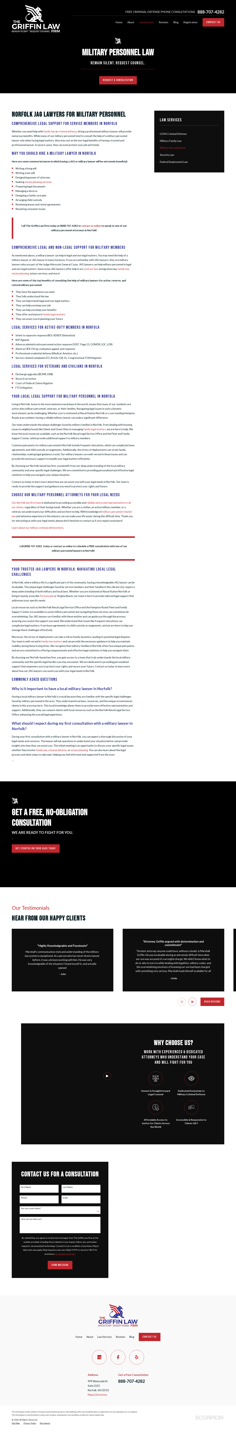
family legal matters (54, 314)
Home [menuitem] (119, 22)
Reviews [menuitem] (163, 22)
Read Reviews (212, 1001)
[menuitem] (189, 133)
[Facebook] (118, 1357)
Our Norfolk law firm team (26, 502)
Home (79, 1336)
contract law (91, 268)
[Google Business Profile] (99, 1357)
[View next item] (192, 1002)
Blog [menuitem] (175, 22)
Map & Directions (97, 1394)
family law (49, 131)
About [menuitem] (130, 22)
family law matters (51, 641)
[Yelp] (136, 1357)
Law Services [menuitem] (146, 22)
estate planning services (38, 182)
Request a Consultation (118, 80)
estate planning (20, 273)
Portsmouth (47, 596)
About (89, 1336)
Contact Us (213, 22)
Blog (131, 1336)
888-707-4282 (210, 12)
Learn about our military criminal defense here (37, 527)
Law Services (104, 1336)
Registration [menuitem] (190, 22)
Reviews (120, 1336)
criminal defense (67, 131)
